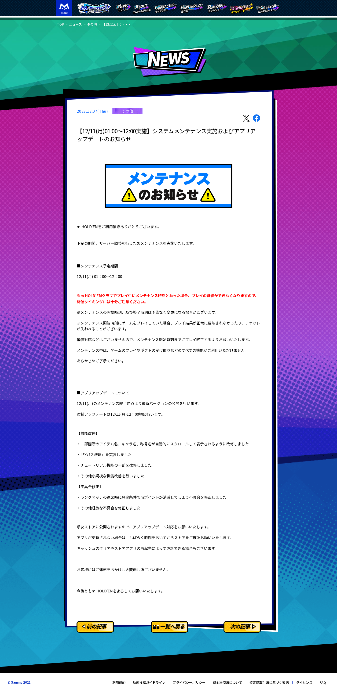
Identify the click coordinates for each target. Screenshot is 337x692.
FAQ (323, 682)
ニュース (75, 24)
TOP (60, 24)
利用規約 (118, 682)
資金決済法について (227, 682)
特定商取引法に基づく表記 (269, 682)
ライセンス (304, 682)
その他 (92, 24)
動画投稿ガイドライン (149, 682)
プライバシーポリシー (189, 682)
